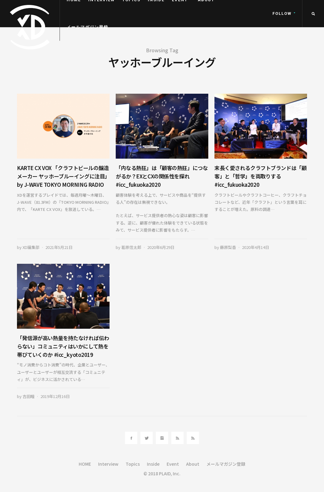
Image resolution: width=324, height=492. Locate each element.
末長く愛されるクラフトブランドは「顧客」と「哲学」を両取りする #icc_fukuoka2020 (260, 176)
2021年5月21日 (59, 247)
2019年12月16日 (55, 396)
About (192, 464)
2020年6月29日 (160, 247)
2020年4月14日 (255, 247)
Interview (108, 464)
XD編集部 (31, 247)
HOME (85, 464)
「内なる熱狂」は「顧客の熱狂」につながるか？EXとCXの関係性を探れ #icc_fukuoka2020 (162, 176)
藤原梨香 (228, 247)
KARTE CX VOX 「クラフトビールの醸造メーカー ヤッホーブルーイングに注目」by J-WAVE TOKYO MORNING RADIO (63, 176)
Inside (153, 464)
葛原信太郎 (131, 247)
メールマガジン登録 (87, 27)
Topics (133, 464)
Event (173, 464)
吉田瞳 (29, 396)
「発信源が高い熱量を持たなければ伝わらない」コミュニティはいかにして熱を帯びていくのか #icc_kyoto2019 (63, 346)
